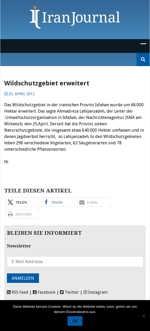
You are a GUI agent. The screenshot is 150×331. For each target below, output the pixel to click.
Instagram (95, 292)
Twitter (69, 292)
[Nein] (143, 315)
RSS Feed (17, 292)
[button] (22, 202)
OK (75, 321)
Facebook (44, 292)
